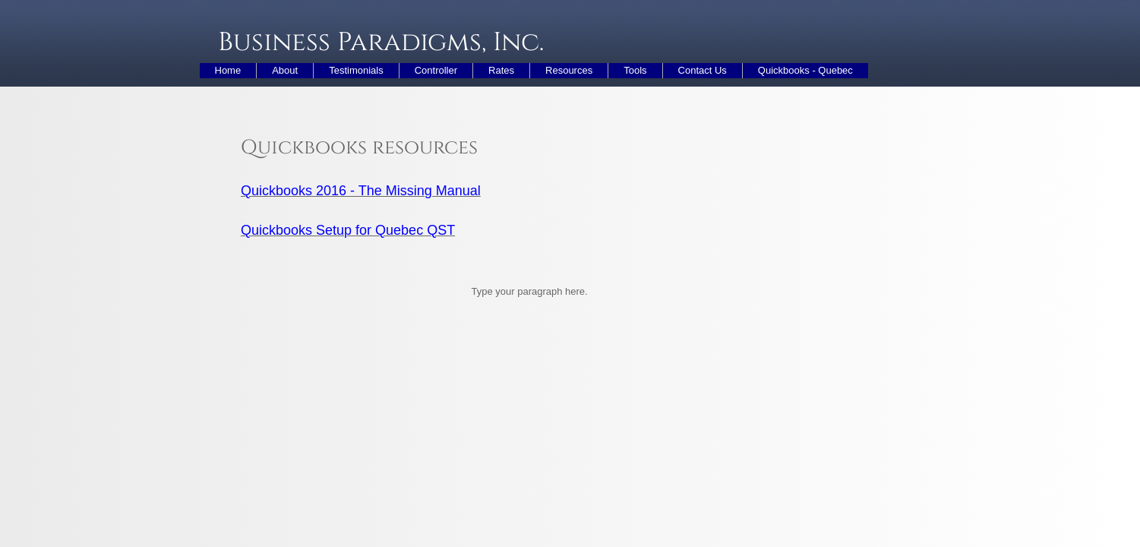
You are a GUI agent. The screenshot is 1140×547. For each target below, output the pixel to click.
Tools (635, 70)
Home (228, 70)
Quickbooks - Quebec (805, 70)
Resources (568, 70)
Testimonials (356, 70)
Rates (501, 70)
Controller (436, 70)
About (285, 70)
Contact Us (702, 70)
